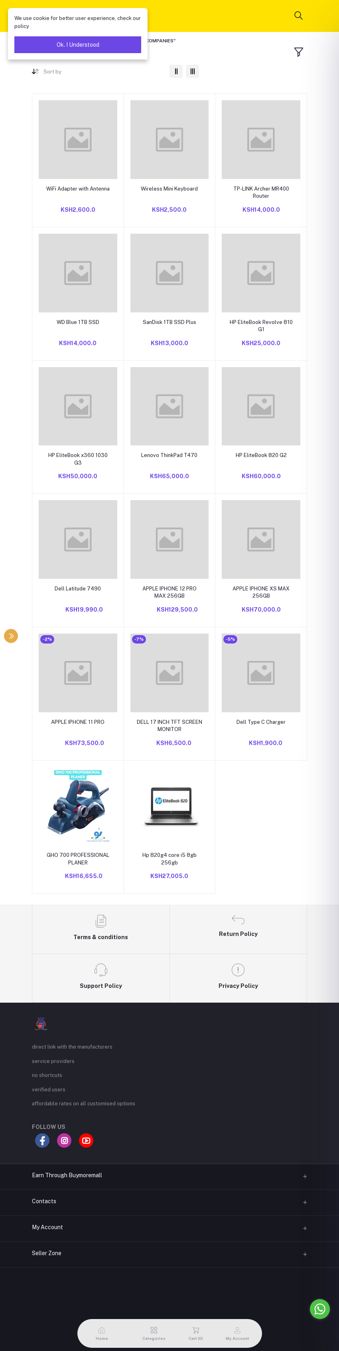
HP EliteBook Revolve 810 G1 (261, 325)
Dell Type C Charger (261, 722)
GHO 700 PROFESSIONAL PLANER (78, 858)
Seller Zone (46, 1253)
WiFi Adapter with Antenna (78, 189)
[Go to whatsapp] (320, 1309)
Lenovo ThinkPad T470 (169, 455)
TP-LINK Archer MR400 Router (261, 192)
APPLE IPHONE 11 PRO (77, 722)
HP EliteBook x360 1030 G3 (78, 458)
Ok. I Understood (78, 45)
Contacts (44, 1201)
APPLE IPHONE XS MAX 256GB (261, 592)
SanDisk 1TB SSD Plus (169, 322)
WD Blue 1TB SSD (78, 322)
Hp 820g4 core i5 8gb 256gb (169, 858)
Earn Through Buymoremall (67, 1175)
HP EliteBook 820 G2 (261, 455)
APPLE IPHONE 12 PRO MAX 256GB (169, 592)
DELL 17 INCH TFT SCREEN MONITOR (169, 725)
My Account (47, 1227)
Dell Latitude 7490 (78, 589)
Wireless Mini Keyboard (169, 189)
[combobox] (103, 73)
